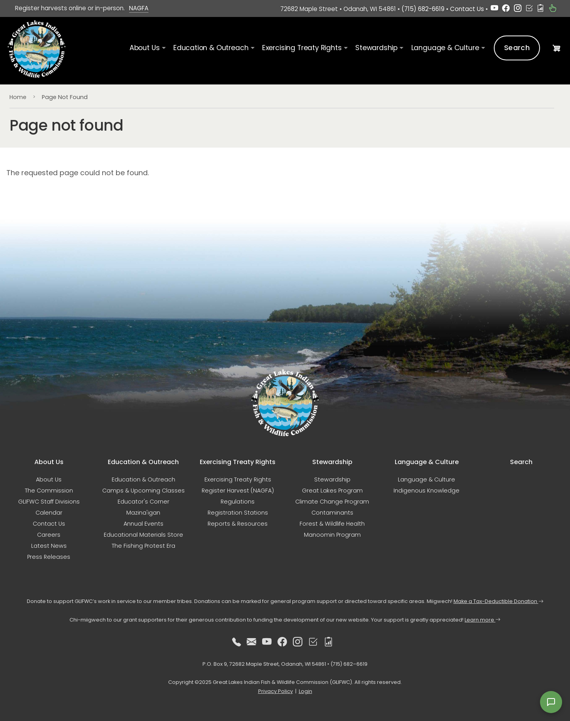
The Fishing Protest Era (143, 546)
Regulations (238, 502)
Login (305, 691)
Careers (48, 535)
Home (17, 97)
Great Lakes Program (332, 490)
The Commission (49, 490)
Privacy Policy (275, 691)
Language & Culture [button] (445, 47)
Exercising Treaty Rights (237, 479)
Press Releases (48, 557)
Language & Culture (426, 479)
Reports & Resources (238, 524)
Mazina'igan (143, 513)
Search (517, 47)
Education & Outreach (143, 479)
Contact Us (467, 9)
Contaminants (332, 513)
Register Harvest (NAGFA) (238, 490)
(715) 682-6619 (422, 9)
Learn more (483, 619)
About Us (49, 479)
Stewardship (332, 479)
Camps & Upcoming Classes (143, 490)
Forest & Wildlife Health (332, 524)
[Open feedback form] (551, 702)
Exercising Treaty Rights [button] (302, 47)
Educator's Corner (143, 502)
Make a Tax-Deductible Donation (499, 601)
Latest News (49, 546)
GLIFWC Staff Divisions (49, 502)
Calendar (49, 513)
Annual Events (143, 524)
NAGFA (138, 8)
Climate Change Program (332, 502)
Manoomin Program (332, 535)
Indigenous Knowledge (426, 490)
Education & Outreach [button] (210, 47)
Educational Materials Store (143, 535)
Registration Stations (238, 513)
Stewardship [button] (376, 47)
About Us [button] (144, 47)
